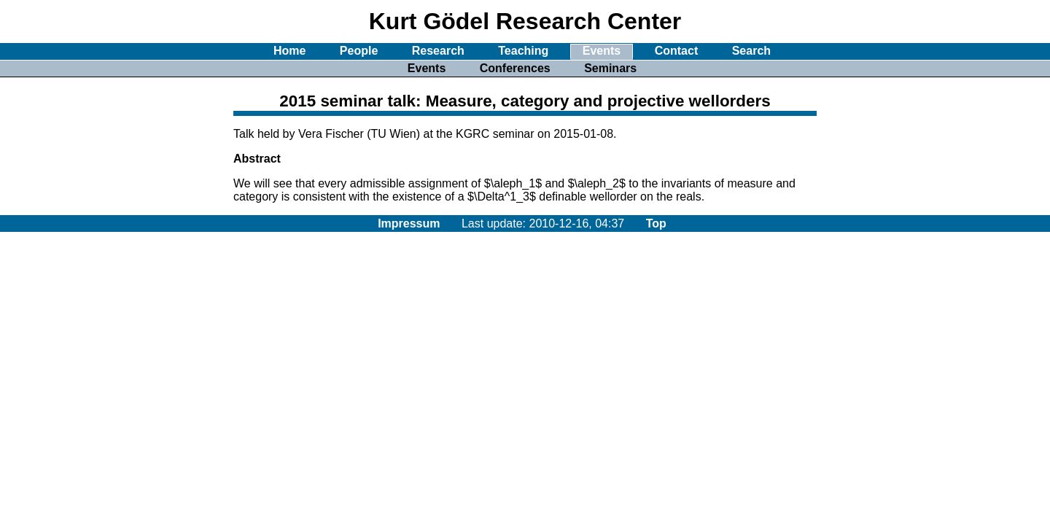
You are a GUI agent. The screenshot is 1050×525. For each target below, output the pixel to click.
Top (656, 223)
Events (602, 50)
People (359, 50)
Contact (677, 50)
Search (751, 50)
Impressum (409, 223)
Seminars (610, 68)
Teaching (523, 50)
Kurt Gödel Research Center (525, 21)
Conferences (515, 68)
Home (289, 50)
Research (438, 50)
